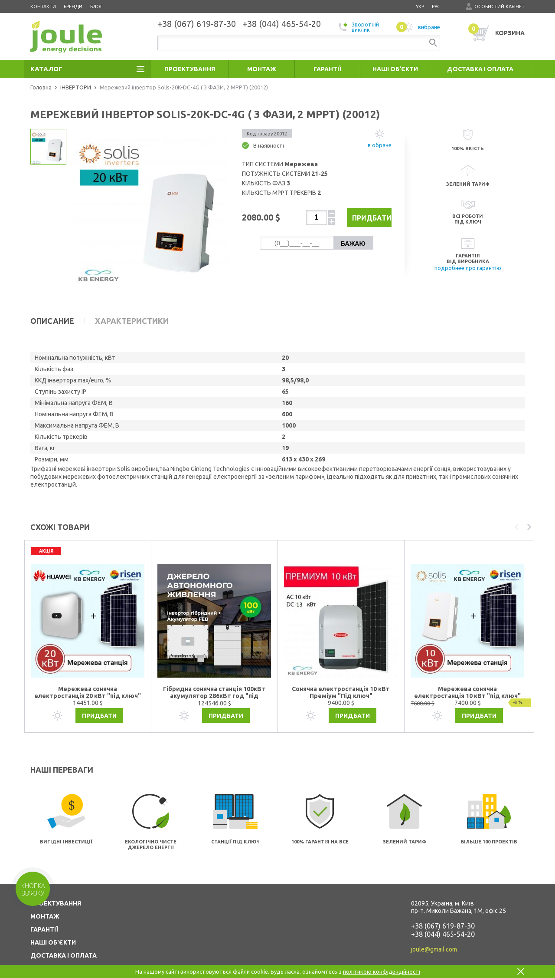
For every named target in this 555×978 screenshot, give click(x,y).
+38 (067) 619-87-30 (443, 908)
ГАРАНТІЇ (44, 912)
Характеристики (132, 320)
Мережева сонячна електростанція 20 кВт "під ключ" (87, 675)
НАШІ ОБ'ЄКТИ (53, 925)
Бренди (73, 6)
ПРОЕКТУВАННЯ (55, 886)
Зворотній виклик (359, 27)
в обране (380, 145)
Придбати (365, 218)
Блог (96, 6)
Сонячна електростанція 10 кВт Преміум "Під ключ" (341, 675)
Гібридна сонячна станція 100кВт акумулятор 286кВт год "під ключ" (214, 675)
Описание (52, 320)
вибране (418, 27)
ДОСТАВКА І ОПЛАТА (63, 938)
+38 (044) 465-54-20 (443, 917)
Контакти (43, 6)
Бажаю (353, 243)
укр (420, 6)
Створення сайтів (487, 964)
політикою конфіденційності (381, 971)
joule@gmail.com (434, 932)
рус (436, 6)
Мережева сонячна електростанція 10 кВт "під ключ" (467, 675)
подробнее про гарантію (467, 268)
